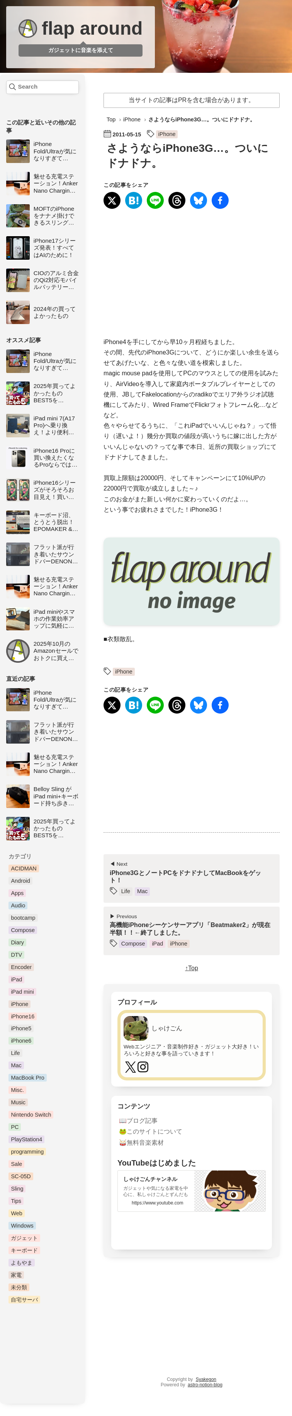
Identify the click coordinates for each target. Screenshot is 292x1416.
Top (111, 119)
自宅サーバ (24, 1300)
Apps (17, 893)
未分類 (19, 1287)
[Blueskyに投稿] (198, 201)
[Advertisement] (192, 274)
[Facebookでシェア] (220, 201)
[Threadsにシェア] (176, 201)
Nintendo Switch (31, 1115)
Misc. (17, 1090)
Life (15, 1053)
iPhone (19, 1004)
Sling (17, 1189)
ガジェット (24, 1238)
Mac (16, 1065)
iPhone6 (21, 1041)
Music (18, 1102)
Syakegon (206, 1379)
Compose (23, 930)
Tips (16, 1201)
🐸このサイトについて (150, 1131)
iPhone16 (22, 1016)
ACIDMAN (23, 868)
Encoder (21, 967)
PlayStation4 (26, 1139)
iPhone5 (21, 1028)
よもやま (21, 1263)
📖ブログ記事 (138, 1120)
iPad (16, 979)
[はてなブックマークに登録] (133, 201)
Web (16, 1213)
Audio (18, 905)
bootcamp (23, 918)
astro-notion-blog (205, 1384)
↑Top (191, 968)
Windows (22, 1226)
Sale (16, 1164)
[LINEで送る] (155, 201)
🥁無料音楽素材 (141, 1142)
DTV (16, 955)
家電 (16, 1275)
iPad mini (22, 992)
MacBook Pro (27, 1078)
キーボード (24, 1250)
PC (15, 1127)
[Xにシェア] (112, 201)
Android (20, 881)
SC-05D (21, 1176)
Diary (17, 942)
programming (27, 1152)
